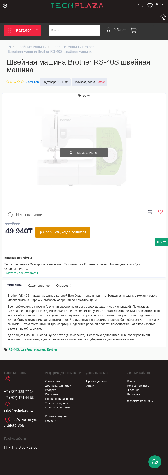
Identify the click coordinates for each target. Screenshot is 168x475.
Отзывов (63, 285)
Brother (52, 349)
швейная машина (33, 349)
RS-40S (13, 349)
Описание (14, 285)
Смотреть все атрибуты (21, 273)
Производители (96, 381)
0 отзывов (32, 82)
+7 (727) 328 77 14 (19, 391)
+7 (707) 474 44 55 (19, 398)
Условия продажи (56, 403)
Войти (131, 381)
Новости (50, 420)
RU (159, 4)
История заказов (138, 385)
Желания (133, 390)
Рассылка (133, 394)
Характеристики (39, 285)
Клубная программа (58, 407)
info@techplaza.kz (18, 410)
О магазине (52, 381)
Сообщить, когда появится (62, 232)
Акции (90, 385)
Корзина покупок (56, 416)
